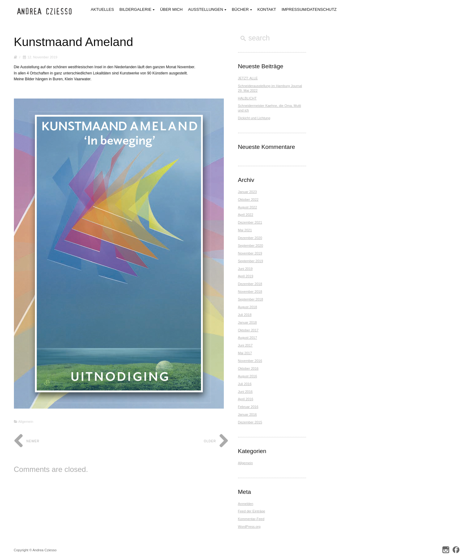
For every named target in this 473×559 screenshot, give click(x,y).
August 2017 (247, 337)
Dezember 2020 (250, 238)
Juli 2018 (245, 315)
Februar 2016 (248, 407)
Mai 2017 (245, 353)
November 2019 (250, 253)
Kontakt (267, 9)
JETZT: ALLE (248, 78)
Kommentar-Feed (251, 519)
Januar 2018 (247, 322)
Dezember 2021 (250, 222)
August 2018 (247, 307)
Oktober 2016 (248, 368)
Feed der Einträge (251, 511)
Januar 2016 (247, 414)
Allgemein (25, 421)
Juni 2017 (245, 345)
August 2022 (247, 207)
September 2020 (250, 245)
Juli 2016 (245, 384)
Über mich (171, 9)
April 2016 (246, 399)
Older (216, 441)
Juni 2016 (245, 391)
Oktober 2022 (248, 199)
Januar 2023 (247, 192)
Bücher (242, 10)
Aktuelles (102, 9)
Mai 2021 (245, 230)
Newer (27, 441)
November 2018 (250, 291)
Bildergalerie (137, 10)
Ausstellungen (207, 10)
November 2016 (250, 361)
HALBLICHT (247, 98)
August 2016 (247, 376)
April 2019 (246, 276)
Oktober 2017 (248, 330)
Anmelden (246, 504)
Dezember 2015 (250, 422)
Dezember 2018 (250, 284)
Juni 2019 (245, 269)
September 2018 (250, 299)
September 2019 (250, 261)
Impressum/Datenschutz (309, 9)
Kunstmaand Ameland (74, 41)
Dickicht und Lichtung (254, 118)
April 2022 (246, 214)
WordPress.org (249, 526)
